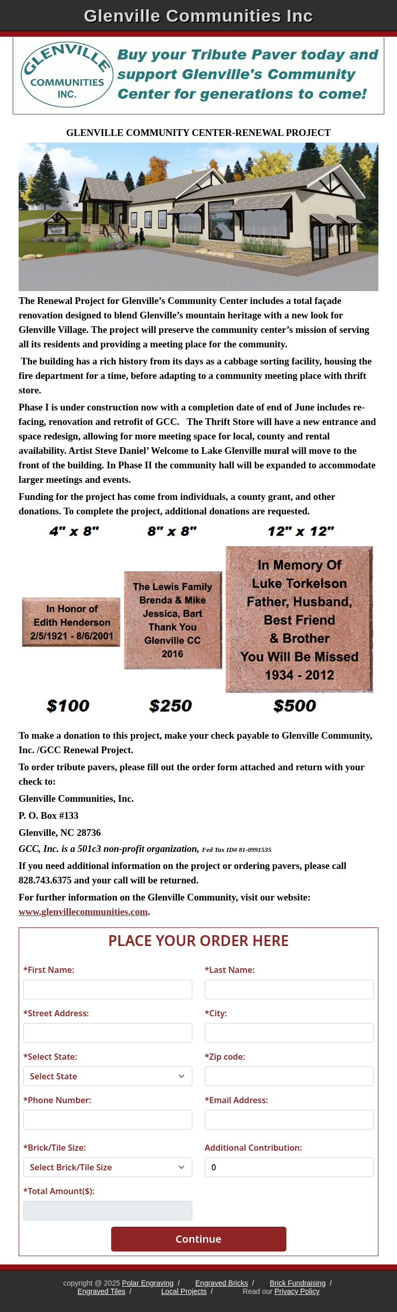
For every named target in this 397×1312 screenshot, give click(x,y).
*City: (216, 1013)
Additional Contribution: (253, 1147)
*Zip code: (225, 1056)
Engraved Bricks (221, 1283)
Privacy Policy (296, 1291)
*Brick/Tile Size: (54, 1147)
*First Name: (48, 969)
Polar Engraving (148, 1283)
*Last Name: (230, 969)
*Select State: (50, 1056)
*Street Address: (56, 1013)
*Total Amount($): (59, 1191)
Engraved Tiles (102, 1291)
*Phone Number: (57, 1100)
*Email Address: (236, 1100)
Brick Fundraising (298, 1283)
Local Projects (184, 1291)
